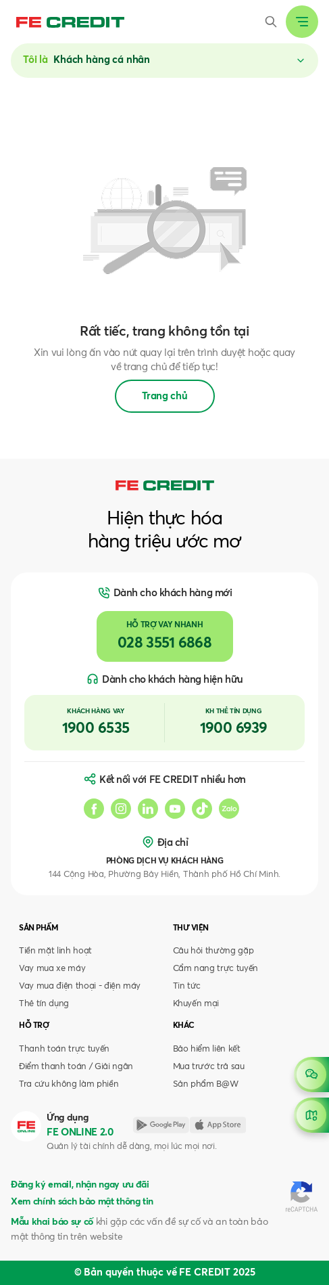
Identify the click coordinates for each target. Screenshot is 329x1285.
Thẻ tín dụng (44, 1003)
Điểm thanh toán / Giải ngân (76, 1066)
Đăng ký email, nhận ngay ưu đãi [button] (80, 1185)
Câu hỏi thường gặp (213, 951)
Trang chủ (165, 396)
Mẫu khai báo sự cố (52, 1222)
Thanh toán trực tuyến (64, 1049)
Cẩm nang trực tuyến (216, 968)
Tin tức (187, 986)
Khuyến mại (196, 1003)
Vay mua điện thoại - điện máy (80, 986)
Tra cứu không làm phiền (68, 1084)
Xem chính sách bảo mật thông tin (82, 1202)
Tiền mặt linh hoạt (55, 951)
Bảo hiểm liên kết (207, 1049)
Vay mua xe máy (52, 968)
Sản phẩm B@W (205, 1084)
